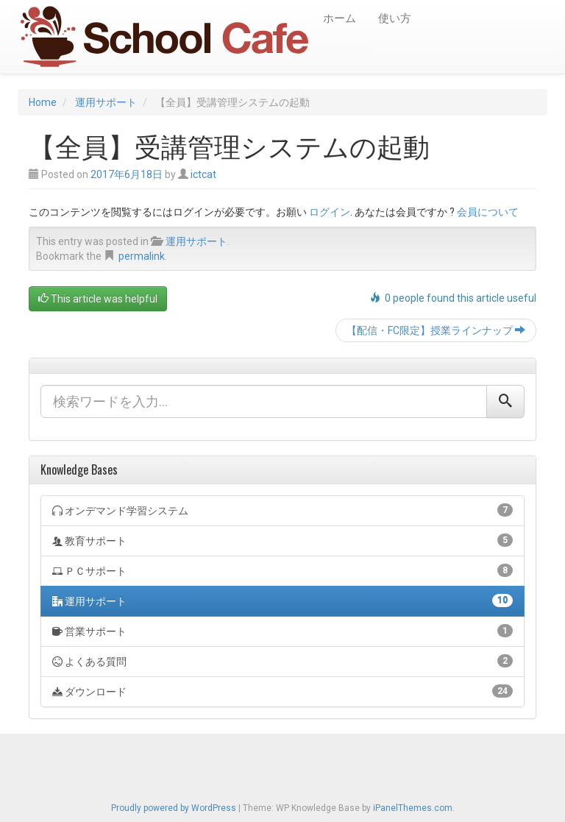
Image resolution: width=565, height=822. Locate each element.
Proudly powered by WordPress (173, 808)
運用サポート (106, 102)
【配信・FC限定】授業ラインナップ (436, 330)
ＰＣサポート (282, 570)
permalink (141, 256)
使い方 (394, 18)
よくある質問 (282, 660)
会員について (488, 212)
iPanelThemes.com (412, 808)
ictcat (203, 174)
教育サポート (282, 540)
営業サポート (282, 630)
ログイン (329, 212)
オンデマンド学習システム (282, 510)
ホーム (339, 18)
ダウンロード (282, 691)
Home (43, 102)
